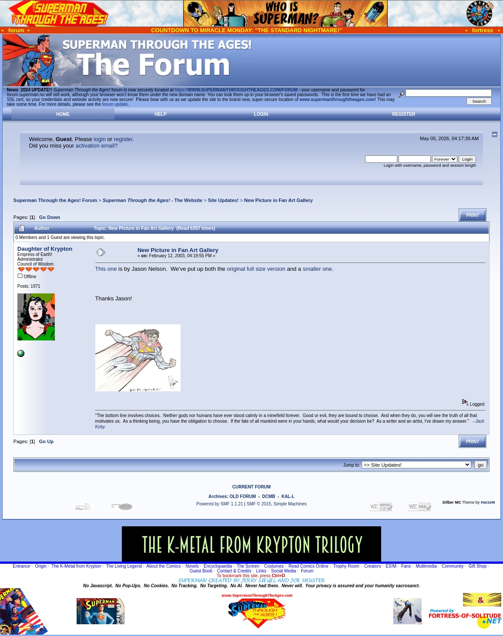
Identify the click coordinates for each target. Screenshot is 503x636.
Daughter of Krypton (44, 249)
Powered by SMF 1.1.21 (219, 503)
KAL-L (288, 496)
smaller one (317, 269)
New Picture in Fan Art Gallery (278, 200)
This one (106, 269)
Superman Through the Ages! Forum (55, 200)
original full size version (256, 269)
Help (160, 114)
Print (472, 215)
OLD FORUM (242, 496)
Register (403, 114)
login (99, 139)
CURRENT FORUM (251, 487)
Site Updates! (223, 200)
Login (261, 114)
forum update (115, 104)
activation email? (97, 145)
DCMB (268, 496)
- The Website (153, 200)
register (123, 139)
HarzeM (488, 502)
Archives (217, 496)
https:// (236, 89)
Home (63, 114)
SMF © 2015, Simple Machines (277, 503)
